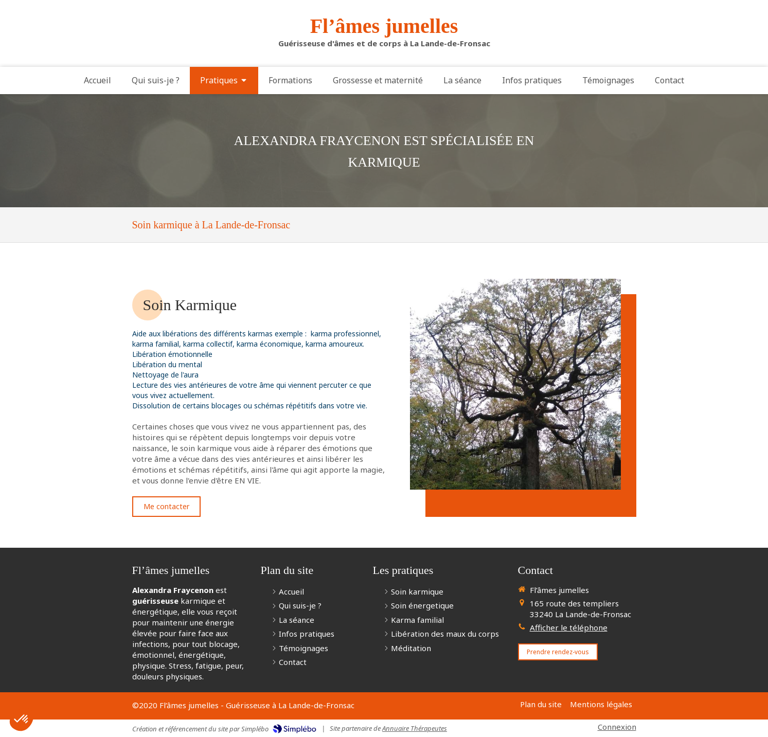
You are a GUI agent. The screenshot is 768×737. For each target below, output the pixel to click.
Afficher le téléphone (569, 627)
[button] (21, 719)
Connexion (617, 727)
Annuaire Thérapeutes (414, 728)
